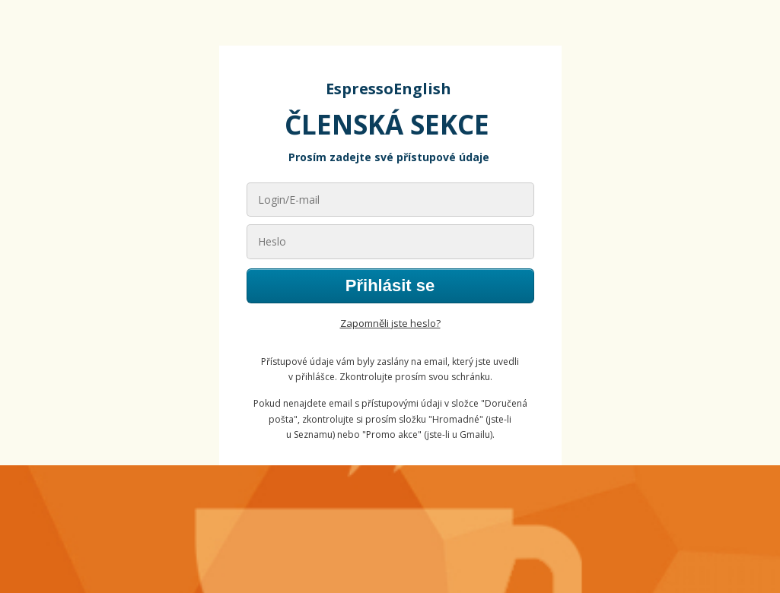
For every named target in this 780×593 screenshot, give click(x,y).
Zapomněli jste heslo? (390, 323)
